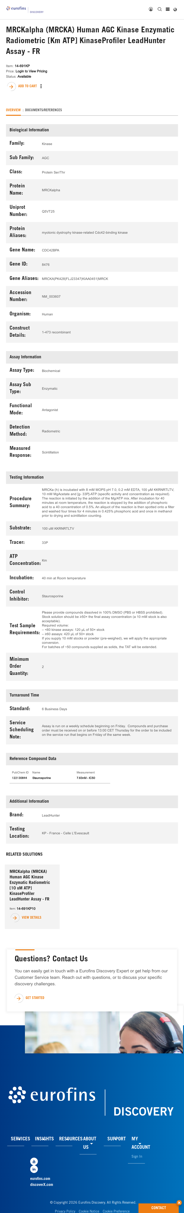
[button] (179, 1201)
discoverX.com (41, 1185)
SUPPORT (116, 1139)
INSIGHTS (44, 1139)
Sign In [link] (137, 1157)
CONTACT (165, 1206)
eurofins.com (40, 1179)
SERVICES (20, 1139)
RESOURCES (71, 1139)
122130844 (19, 778)
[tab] (13, 110)
